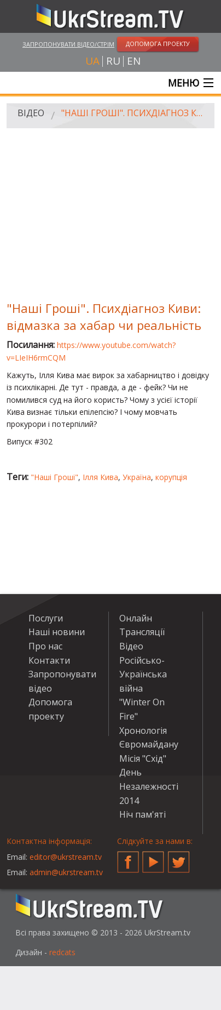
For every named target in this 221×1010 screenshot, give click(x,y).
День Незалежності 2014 (148, 786)
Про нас (45, 646)
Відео (31, 113)
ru (113, 61)
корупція (171, 477)
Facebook (128, 858)
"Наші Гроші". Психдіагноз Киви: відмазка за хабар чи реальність (134, 113)
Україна (137, 477)
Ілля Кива (100, 477)
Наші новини (56, 632)
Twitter (179, 858)
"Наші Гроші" (54, 477)
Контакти (49, 660)
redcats (62, 952)
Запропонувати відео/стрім (68, 44)
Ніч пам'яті (142, 814)
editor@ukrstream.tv (66, 857)
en (134, 61)
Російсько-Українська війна (143, 674)
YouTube (153, 858)
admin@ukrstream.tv (66, 872)
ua (92, 61)
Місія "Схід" (142, 758)
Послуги (45, 618)
